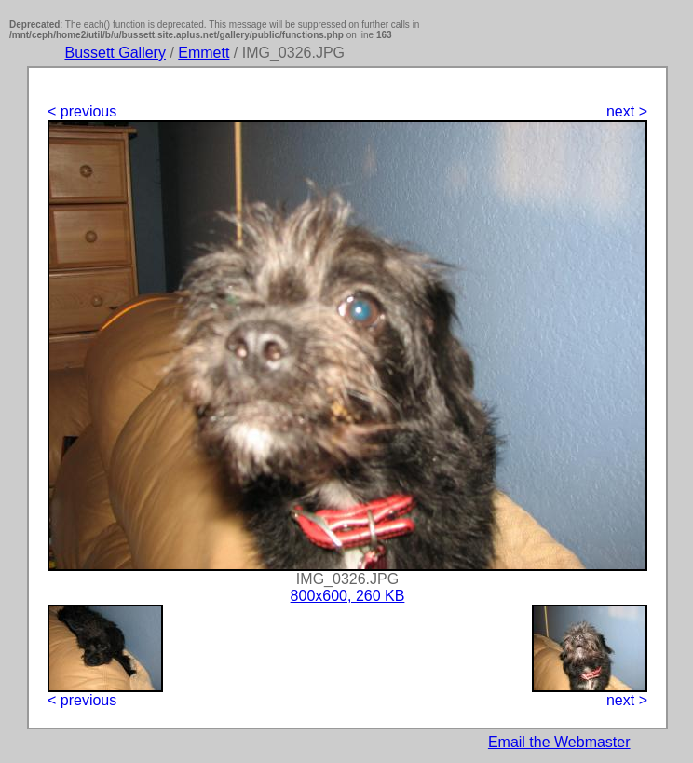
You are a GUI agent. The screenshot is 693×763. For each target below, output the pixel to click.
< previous (82, 111)
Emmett (203, 53)
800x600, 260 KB (348, 596)
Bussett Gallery (114, 53)
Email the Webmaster (559, 742)
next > (626, 111)
